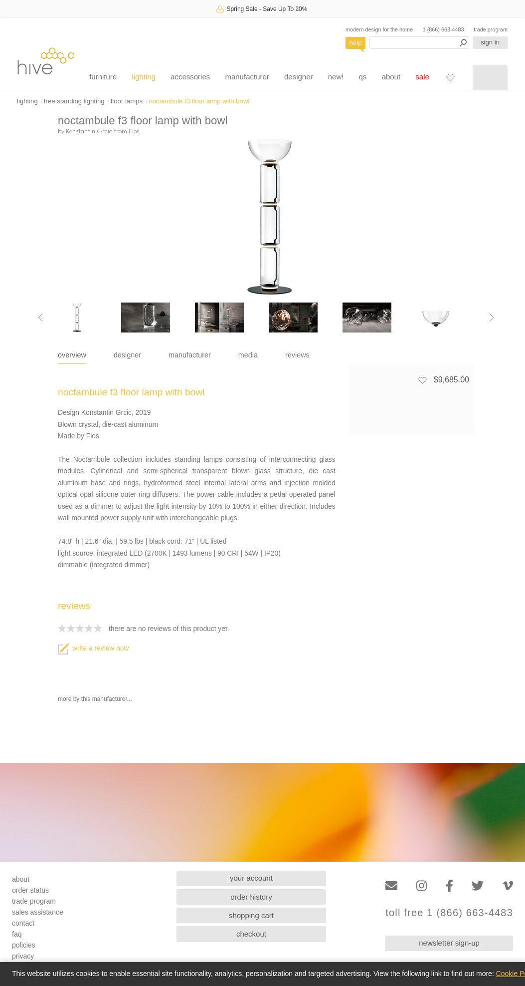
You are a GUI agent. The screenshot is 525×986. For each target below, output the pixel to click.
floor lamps (127, 101)
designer (298, 76)
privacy (23, 956)
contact (23, 923)
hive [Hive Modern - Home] (45, 60)
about (391, 76)
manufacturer (247, 76)
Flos (134, 131)
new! (336, 76)
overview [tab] (72, 355)
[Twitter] (478, 886)
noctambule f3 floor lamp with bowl (199, 101)
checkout (251, 934)
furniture (103, 76)
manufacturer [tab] (190, 355)
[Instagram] (421, 886)
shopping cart (251, 915)
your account (251, 878)
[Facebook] (449, 886)
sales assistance (37, 912)
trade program (491, 29)
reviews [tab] (297, 355)
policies (23, 945)
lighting (144, 76)
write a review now (93, 648)
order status (30, 890)
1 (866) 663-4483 (443, 29)
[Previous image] (40, 317)
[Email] (391, 886)
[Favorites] (450, 77)
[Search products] (419, 42)
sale (422, 76)
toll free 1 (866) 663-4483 (449, 913)
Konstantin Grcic (89, 131)
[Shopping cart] (490, 77)
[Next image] (491, 317)
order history (251, 897)
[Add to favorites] (422, 380)
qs (363, 76)
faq (16, 934)
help (356, 42)
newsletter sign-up (449, 943)
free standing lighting (74, 101)
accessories (190, 76)
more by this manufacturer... (95, 698)
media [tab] (248, 355)
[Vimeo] (508, 886)
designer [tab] (127, 355)
